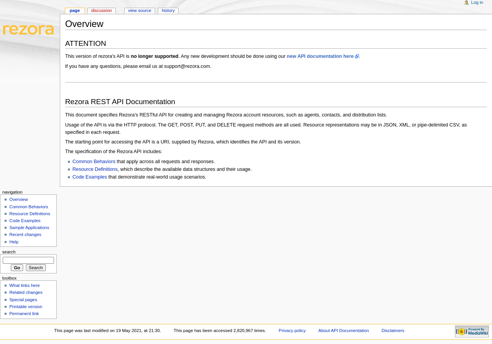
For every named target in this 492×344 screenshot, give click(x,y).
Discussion (101, 10)
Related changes (25, 292)
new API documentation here (320, 56)
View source (139, 10)
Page (74, 10)
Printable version (25, 306)
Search (9, 252)
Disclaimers (393, 330)
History (168, 10)
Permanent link (24, 313)
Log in (477, 2)
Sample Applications (29, 227)
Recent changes (25, 234)
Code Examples (90, 177)
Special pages (23, 299)
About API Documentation (343, 330)
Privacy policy (292, 330)
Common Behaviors (94, 161)
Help (14, 241)
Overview (18, 199)
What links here (24, 285)
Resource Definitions (95, 169)
